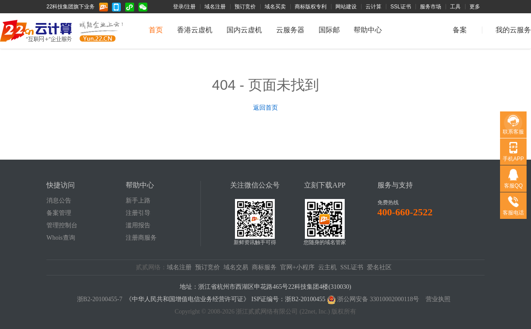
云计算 (373, 7)
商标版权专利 (311, 7)
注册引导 (138, 213)
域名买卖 (275, 7)
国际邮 (329, 30)
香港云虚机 (194, 30)
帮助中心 (368, 30)
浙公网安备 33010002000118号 (378, 299)
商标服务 (264, 267)
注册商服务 (141, 237)
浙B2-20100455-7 (100, 299)
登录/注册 (184, 7)
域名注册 (215, 7)
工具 (455, 7)
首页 (156, 30)
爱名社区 (379, 267)
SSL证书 (400, 7)
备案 (460, 30)
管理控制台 (61, 225)
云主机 (327, 267)
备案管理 (58, 213)
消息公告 (58, 200)
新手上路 (138, 200)
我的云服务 (513, 30)
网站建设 (346, 7)
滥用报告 (138, 225)
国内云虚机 (244, 30)
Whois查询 (60, 237)
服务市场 (430, 7)
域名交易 (235, 267)
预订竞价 (245, 7)
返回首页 (265, 107)
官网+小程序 (297, 267)
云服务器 (290, 30)
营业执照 (438, 299)
